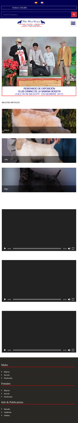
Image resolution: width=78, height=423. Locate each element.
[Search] (74, 14)
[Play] (5, 248)
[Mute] (69, 248)
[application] (39, 230)
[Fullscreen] (73, 248)
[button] (73, 23)
